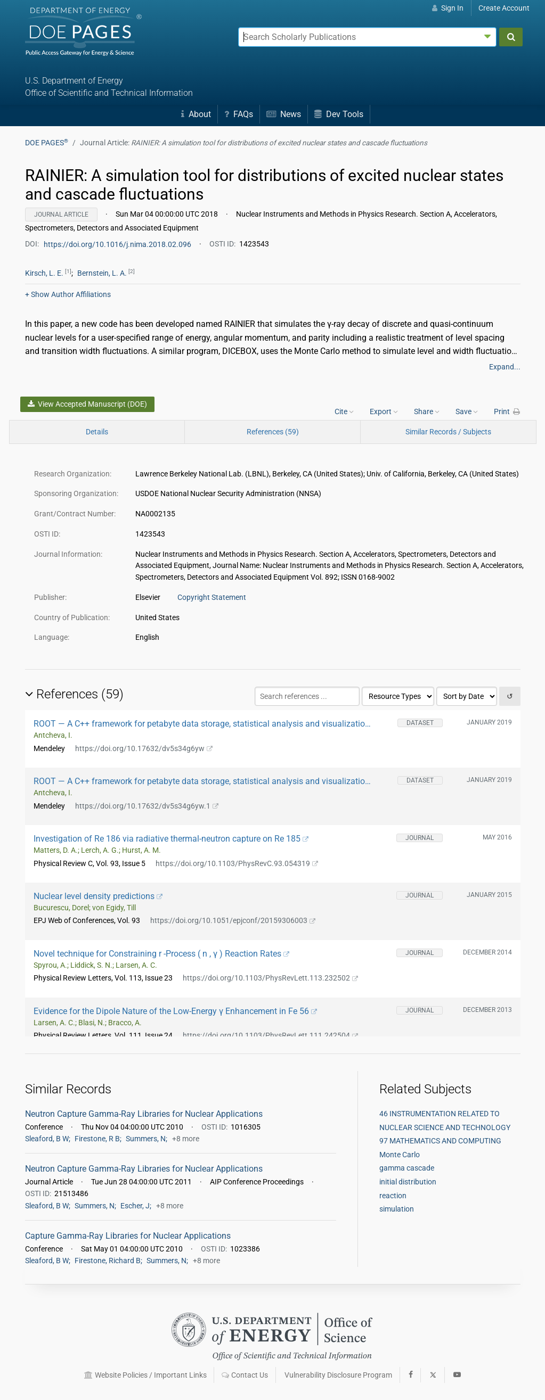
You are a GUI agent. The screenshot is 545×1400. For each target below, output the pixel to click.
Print (507, 411)
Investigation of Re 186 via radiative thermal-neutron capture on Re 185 (171, 839)
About (196, 114)
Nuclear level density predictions (98, 896)
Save (466, 411)
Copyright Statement (211, 597)
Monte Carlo (399, 1154)
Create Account (504, 8)
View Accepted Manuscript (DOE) (87, 404)
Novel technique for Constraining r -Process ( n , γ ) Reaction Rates (162, 954)
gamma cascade (406, 1168)
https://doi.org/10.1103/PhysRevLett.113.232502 (271, 978)
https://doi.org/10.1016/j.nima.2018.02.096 (118, 244)
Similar (448, 431)
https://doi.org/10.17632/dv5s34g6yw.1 (147, 806)
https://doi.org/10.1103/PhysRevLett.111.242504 (271, 1035)
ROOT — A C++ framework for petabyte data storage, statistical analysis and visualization (202, 724)
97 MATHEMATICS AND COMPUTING (440, 1141)
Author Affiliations (68, 294)
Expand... (504, 367)
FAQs (238, 114)
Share (427, 411)
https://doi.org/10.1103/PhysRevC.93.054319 (237, 863)
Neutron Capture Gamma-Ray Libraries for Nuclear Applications (144, 1114)
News (283, 114)
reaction (392, 1195)
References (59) (273, 431)
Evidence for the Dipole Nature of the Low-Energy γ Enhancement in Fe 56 (176, 1011)
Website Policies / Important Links (145, 1375)
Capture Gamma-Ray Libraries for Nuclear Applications (128, 1236)
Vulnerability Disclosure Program (338, 1375)
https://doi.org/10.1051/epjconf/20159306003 (233, 920)
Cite (344, 411)
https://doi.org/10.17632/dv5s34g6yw (144, 748)
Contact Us (245, 1375)
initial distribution (407, 1181)
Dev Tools (338, 114)
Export (384, 411)
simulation (396, 1209)
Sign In (447, 8)
